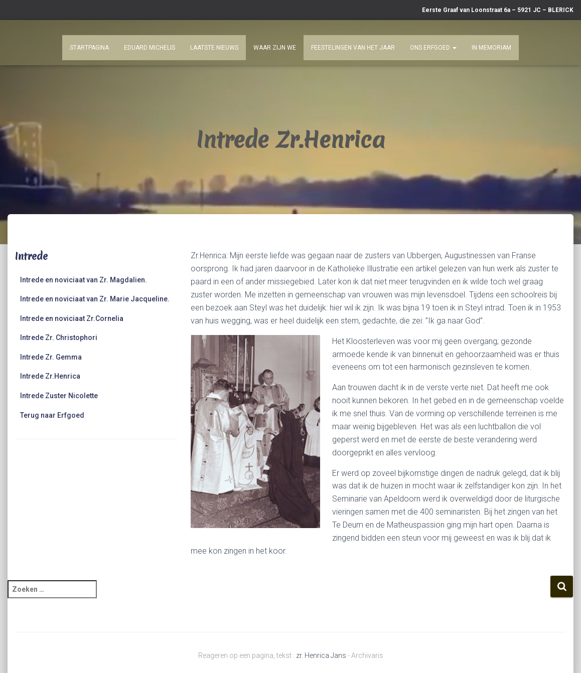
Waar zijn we (274, 47)
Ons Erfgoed (433, 47)
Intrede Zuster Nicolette (59, 396)
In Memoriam (491, 47)
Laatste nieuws (214, 47)
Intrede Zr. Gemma (51, 357)
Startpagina (89, 47)
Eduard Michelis (149, 47)
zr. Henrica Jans (321, 655)
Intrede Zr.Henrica (50, 376)
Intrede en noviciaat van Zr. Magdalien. (83, 280)
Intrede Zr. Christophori (58, 337)
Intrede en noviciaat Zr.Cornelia (71, 318)
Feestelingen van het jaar (353, 47)
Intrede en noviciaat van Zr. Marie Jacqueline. (95, 299)
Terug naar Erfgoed (52, 415)
